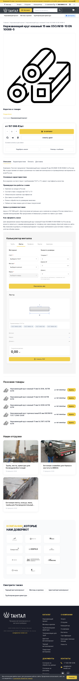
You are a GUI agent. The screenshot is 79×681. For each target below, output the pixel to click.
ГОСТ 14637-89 (40, 326)
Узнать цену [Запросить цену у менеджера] (47, 138)
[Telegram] (70, 4)
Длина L (43, 270)
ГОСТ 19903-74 (28, 326)
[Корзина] (73, 10)
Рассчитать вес (39, 286)
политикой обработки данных (23, 678)
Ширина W (44, 262)
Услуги (19, 4)
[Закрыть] (75, 1)
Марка (11, 272)
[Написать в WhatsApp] (7, 138)
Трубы (13, 244)
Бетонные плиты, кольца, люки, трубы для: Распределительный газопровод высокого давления (19, 505)
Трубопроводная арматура (42, 15)
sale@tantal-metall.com (19, 633)
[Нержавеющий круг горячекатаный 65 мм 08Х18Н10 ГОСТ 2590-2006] (6, 414)
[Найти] (59, 10)
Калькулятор (38, 4)
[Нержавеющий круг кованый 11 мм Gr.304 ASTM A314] (6, 398)
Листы (21, 244)
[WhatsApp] (74, 4)
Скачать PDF (39, 359)
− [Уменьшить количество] (7, 131)
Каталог (25, 10)
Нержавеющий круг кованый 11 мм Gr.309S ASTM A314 (30, 406)
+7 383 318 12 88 (69, 663)
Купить (71, 390)
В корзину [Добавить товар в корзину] (46, 131)
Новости (64, 644)
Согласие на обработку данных (49, 664)
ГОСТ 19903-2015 (16, 326)
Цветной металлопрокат (59, 590)
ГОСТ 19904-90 (52, 326)
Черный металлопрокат (14, 590)
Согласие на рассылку (47, 669)
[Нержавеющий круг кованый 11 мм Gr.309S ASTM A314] (6, 406)
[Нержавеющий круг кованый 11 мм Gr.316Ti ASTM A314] (6, 422)
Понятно (72, 677)
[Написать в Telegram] (12, 138)
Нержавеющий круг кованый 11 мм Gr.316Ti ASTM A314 (30, 422)
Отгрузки (27, 4)
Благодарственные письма (67, 640)
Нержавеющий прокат (11, 15)
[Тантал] (10, 10)
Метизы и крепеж (26, 15)
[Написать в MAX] (18, 138)
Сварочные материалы (47, 651)
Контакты (64, 632)
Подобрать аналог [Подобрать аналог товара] (22, 149)
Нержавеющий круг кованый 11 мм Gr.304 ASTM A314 (29, 398)
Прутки (40, 244)
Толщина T (44, 255)
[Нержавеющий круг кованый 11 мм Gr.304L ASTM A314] (6, 389)
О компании (50, 4)
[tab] (7, 161)
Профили (30, 244)
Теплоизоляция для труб (50, 634)
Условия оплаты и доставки (14, 142)
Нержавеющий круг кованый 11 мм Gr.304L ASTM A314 (30, 390)
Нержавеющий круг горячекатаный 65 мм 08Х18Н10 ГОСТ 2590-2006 (31, 414)
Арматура (49, 244)
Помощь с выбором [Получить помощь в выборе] (56, 149)
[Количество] (11, 131)
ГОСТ (11, 255)
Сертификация (66, 635)
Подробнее (7, 114)
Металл (12, 263)
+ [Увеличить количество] (16, 131)
